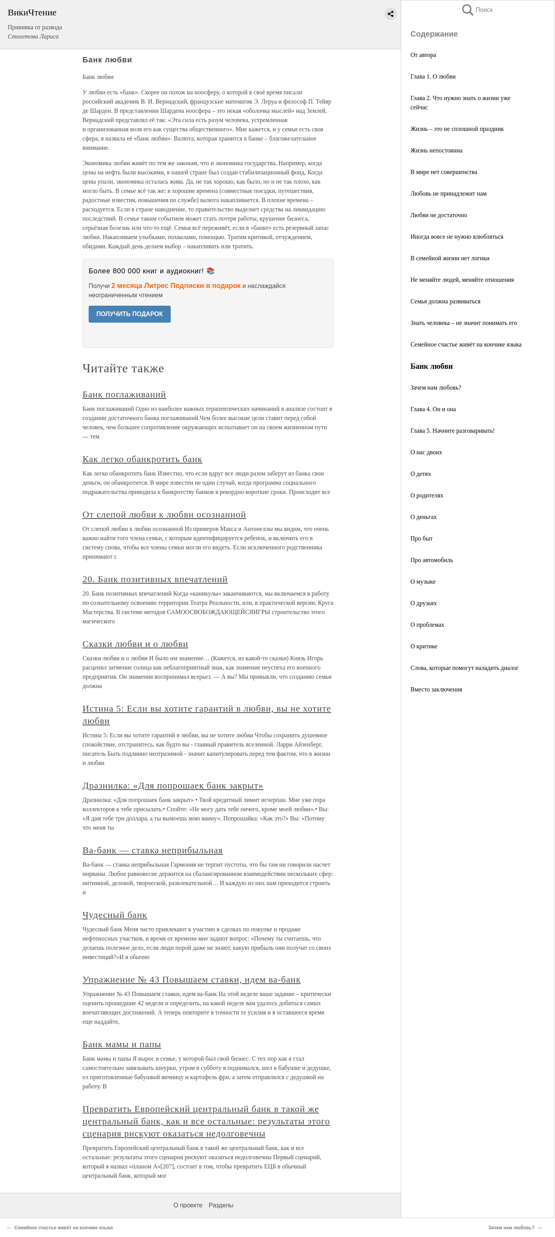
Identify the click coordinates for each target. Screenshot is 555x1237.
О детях (420, 473)
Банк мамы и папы (121, 1044)
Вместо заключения (436, 689)
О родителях (426, 495)
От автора (423, 55)
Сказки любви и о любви (135, 644)
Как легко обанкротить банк (142, 459)
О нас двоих (426, 452)
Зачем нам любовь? (435, 387)
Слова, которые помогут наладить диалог (464, 668)
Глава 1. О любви (433, 76)
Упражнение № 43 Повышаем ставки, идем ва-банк (191, 979)
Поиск (477, 10)
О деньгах (423, 517)
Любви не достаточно (438, 215)
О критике (423, 646)
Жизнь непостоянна (436, 150)
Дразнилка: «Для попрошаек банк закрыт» (173, 785)
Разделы (221, 1205)
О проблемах (427, 624)
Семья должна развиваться (445, 301)
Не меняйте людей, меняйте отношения (462, 279)
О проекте (187, 1205)
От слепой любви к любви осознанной (164, 514)
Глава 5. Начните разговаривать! (452, 430)
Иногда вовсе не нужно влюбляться (456, 236)
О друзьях (423, 603)
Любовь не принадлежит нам (448, 193)
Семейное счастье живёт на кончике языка (466, 344)
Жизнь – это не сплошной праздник (457, 129)
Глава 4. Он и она (433, 409)
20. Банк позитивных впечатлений (155, 579)
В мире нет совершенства (443, 172)
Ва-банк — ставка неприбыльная (152, 850)
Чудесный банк (114, 915)
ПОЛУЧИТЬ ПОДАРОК (129, 314)
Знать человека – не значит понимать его (463, 323)
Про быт (421, 538)
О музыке (423, 581)
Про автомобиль (431, 560)
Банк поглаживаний (124, 394)
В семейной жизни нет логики (449, 258)
